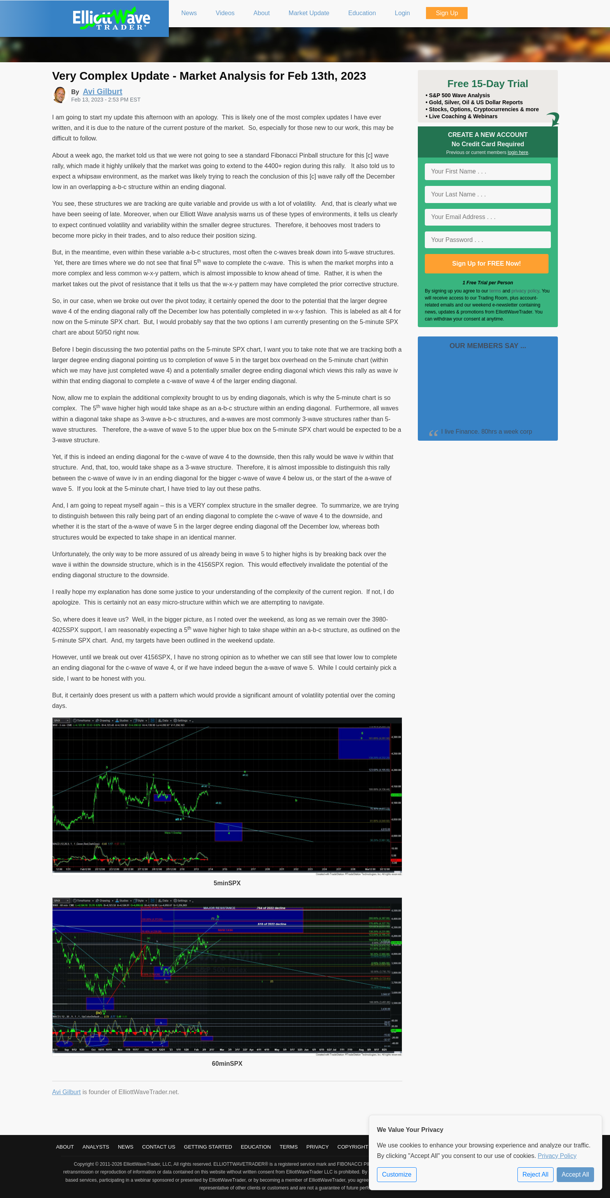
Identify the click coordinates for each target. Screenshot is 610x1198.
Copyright (352, 1147)
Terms (289, 1147)
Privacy (318, 1147)
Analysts (95, 1147)
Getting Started (208, 1147)
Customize (397, 1174)
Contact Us (158, 1147)
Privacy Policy (557, 1155)
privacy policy (525, 291)
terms (495, 291)
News (125, 1147)
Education (256, 1147)
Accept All (575, 1174)
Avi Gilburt (66, 1092)
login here (518, 152)
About (65, 1147)
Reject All (535, 1174)
